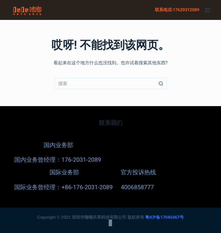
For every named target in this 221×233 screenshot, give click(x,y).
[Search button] (161, 83)
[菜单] (207, 10)
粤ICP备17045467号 (164, 217)
